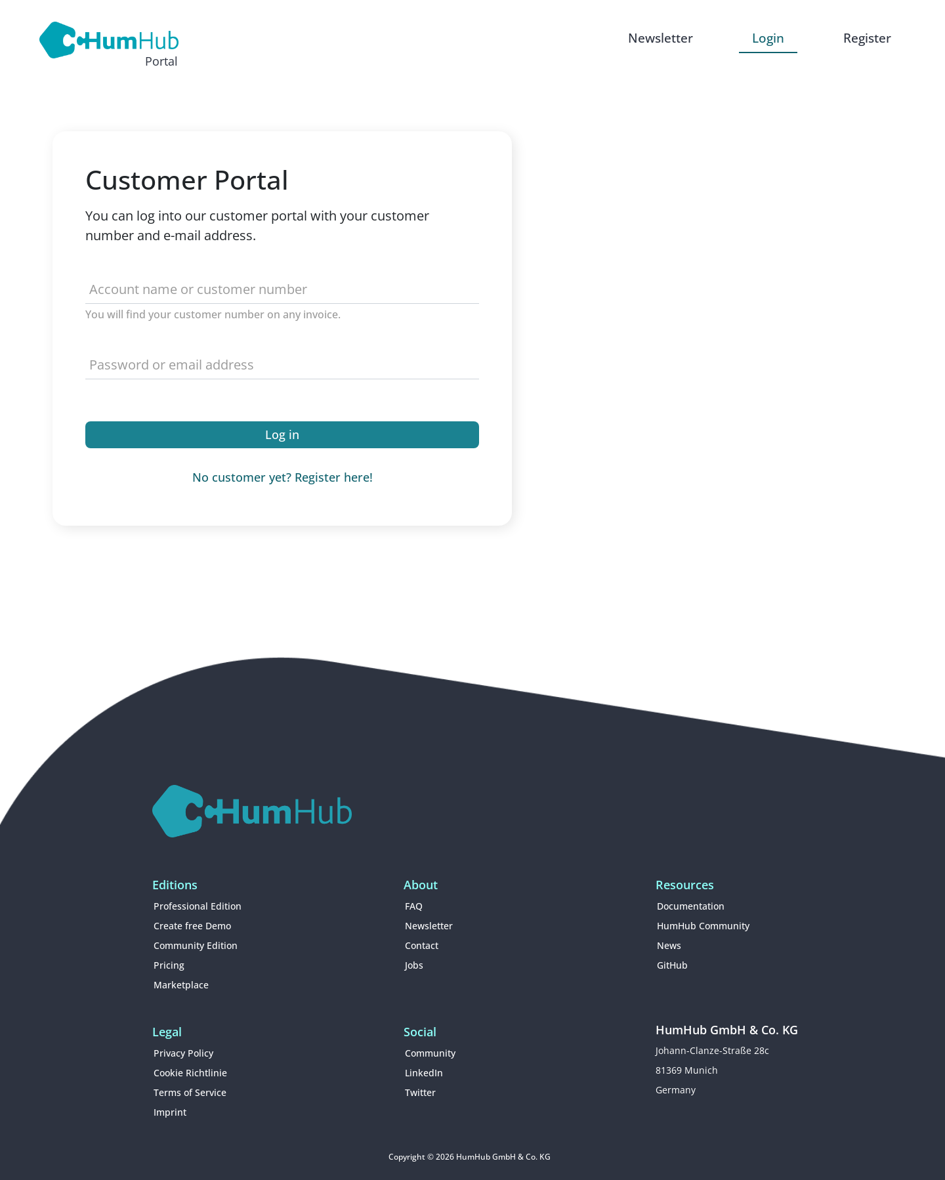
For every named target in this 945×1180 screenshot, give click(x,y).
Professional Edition (198, 906)
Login (768, 38)
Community (430, 1053)
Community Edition (196, 945)
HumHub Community (703, 925)
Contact (421, 945)
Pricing (169, 965)
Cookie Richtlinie (190, 1072)
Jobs (414, 965)
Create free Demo (192, 925)
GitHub (672, 965)
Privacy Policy (183, 1053)
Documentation (690, 906)
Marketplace (181, 985)
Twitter (420, 1092)
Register (867, 38)
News (669, 945)
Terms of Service (190, 1092)
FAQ (414, 906)
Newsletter (660, 38)
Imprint (170, 1112)
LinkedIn (424, 1072)
